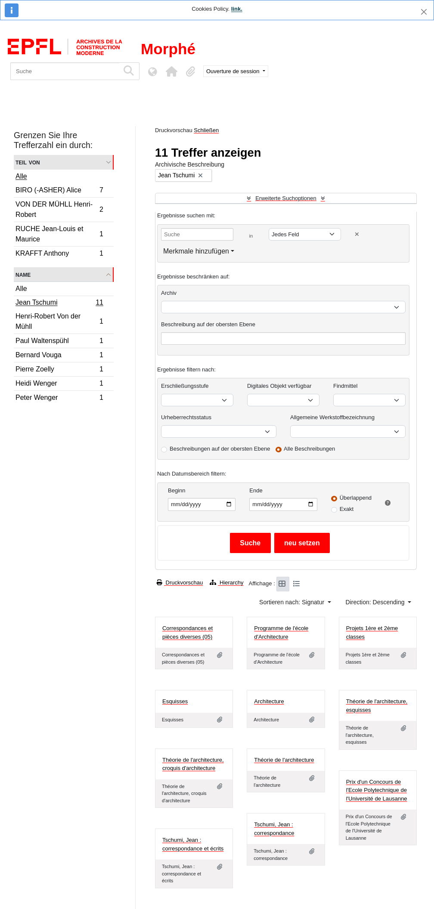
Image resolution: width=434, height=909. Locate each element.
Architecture (269, 701)
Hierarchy (226, 582)
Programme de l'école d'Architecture (281, 632)
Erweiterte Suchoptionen (285, 198)
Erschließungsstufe (185, 386)
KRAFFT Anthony (59, 254)
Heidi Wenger (59, 384)
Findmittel (345, 386)
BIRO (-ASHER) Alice (59, 191)
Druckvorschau (180, 582)
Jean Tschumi (59, 303)
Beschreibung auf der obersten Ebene (208, 324)
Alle (21, 176)
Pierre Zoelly (59, 370)
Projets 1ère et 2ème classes (372, 632)
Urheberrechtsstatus (186, 417)
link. (236, 9)
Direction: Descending (376, 602)
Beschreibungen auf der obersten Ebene (220, 448)
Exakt (347, 509)
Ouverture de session (233, 71)
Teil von (28, 162)
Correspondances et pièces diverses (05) (187, 632)
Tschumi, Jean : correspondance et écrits (192, 844)
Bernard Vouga (59, 356)
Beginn (176, 490)
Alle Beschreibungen (309, 448)
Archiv (169, 293)
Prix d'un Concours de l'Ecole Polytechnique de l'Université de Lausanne (376, 790)
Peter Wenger (59, 399)
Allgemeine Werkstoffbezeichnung (332, 417)
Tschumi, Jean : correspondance (274, 828)
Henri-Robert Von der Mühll (59, 321)
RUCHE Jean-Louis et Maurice (59, 234)
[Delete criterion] (357, 234)
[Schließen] (424, 11)
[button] (171, 71)
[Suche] (64, 71)
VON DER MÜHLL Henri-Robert (59, 209)
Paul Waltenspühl (59, 342)
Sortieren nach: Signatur (292, 602)
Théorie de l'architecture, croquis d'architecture (193, 764)
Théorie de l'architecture (284, 760)
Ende (255, 490)
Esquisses (175, 701)
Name (23, 274)
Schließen (206, 130)
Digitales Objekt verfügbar (279, 386)
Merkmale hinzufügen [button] (196, 251)
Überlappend (356, 498)
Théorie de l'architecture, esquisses (377, 705)
